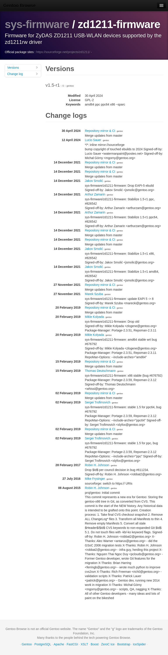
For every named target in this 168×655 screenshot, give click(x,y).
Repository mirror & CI (100, 130)
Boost (95, 644)
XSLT (84, 644)
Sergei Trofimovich (97, 402)
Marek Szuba (94, 293)
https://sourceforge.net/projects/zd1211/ (63, 52)
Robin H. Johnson (97, 465)
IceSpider (139, 644)
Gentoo (27, 644)
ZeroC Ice (107, 644)
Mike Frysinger (95, 478)
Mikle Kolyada (94, 316)
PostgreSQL (42, 644)
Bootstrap (123, 644)
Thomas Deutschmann (100, 370)
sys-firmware (37, 24)
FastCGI (72, 644)
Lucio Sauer (93, 139)
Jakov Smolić (94, 180)
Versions (22, 67)
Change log (22, 73)
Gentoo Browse (19, 5)
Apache (59, 644)
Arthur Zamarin (95, 194)
